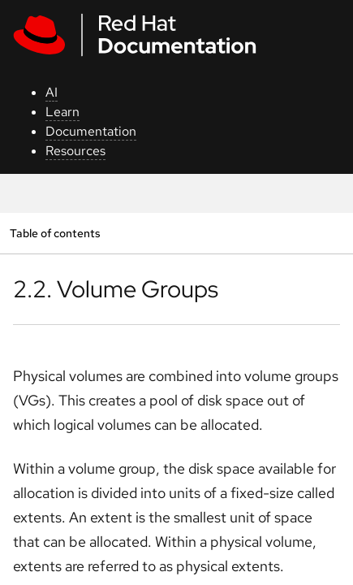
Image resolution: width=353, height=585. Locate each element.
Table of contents (55, 232)
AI (51, 92)
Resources (75, 150)
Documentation (90, 131)
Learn (62, 111)
